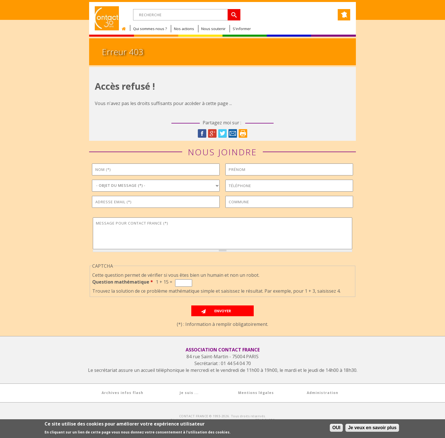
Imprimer (242, 133)
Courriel (232, 133)
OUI (336, 427)
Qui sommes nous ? (150, 28)
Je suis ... (189, 392)
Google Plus (212, 133)
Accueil (125, 28)
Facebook (202, 133)
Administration (322, 392)
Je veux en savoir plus (372, 427)
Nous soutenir (213, 28)
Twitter (222, 133)
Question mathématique (122, 282)
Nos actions (184, 28)
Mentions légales (256, 392)
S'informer (242, 28)
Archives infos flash (122, 392)
